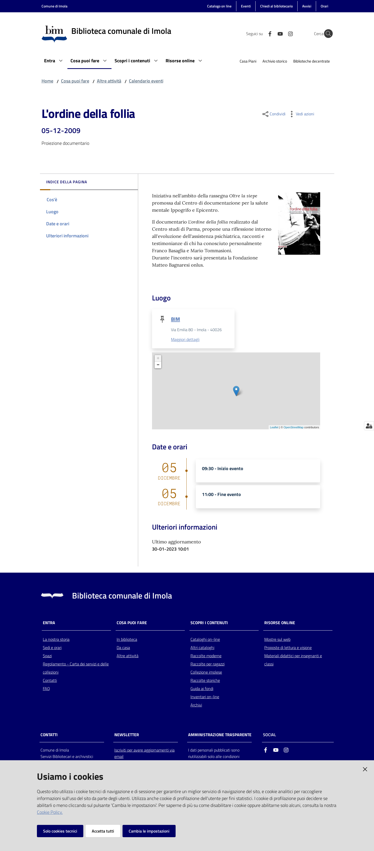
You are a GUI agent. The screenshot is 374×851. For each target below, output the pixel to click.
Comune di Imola (54, 6)
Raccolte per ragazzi (207, 664)
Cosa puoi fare (75, 80)
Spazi (47, 656)
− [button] (158, 365)
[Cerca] (326, 33)
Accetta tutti (103, 831)
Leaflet (274, 427)
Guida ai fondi (201, 689)
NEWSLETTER (126, 735)
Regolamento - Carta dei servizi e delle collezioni (76, 668)
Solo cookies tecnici (60, 831)
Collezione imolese (206, 672)
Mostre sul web (277, 639)
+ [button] (158, 359)
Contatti (50, 680)
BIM (175, 319)
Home (47, 80)
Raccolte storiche (205, 680)
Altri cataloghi (202, 648)
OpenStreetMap (294, 427)
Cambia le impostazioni (149, 831)
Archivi (196, 705)
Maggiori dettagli (185, 340)
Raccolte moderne (205, 656)
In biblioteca (127, 639)
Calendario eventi (146, 80)
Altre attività (109, 80)
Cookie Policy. (50, 812)
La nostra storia (56, 639)
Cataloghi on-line (205, 639)
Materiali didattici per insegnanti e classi (293, 660)
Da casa (123, 648)
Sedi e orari (52, 648)
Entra (49, 623)
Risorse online (279, 623)
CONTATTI (49, 735)
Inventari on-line (204, 697)
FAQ (46, 689)
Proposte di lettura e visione (288, 648)
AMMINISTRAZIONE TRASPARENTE (219, 735)
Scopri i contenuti (209, 623)
